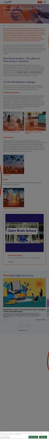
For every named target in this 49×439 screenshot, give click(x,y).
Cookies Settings (5, 437)
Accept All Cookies (33, 437)
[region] (24, 435)
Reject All (43, 437)
